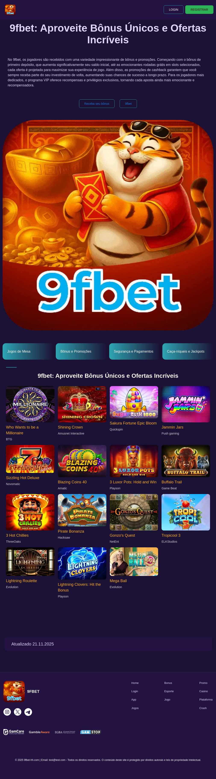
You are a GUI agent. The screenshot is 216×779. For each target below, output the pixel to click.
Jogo (167, 699)
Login (134, 691)
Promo (203, 683)
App (133, 699)
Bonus (168, 683)
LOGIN (173, 9)
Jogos (135, 708)
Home (135, 683)
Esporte (169, 691)
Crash (203, 708)
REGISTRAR (199, 9)
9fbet (128, 103)
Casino (203, 691)
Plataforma (206, 699)
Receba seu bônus (96, 103)
